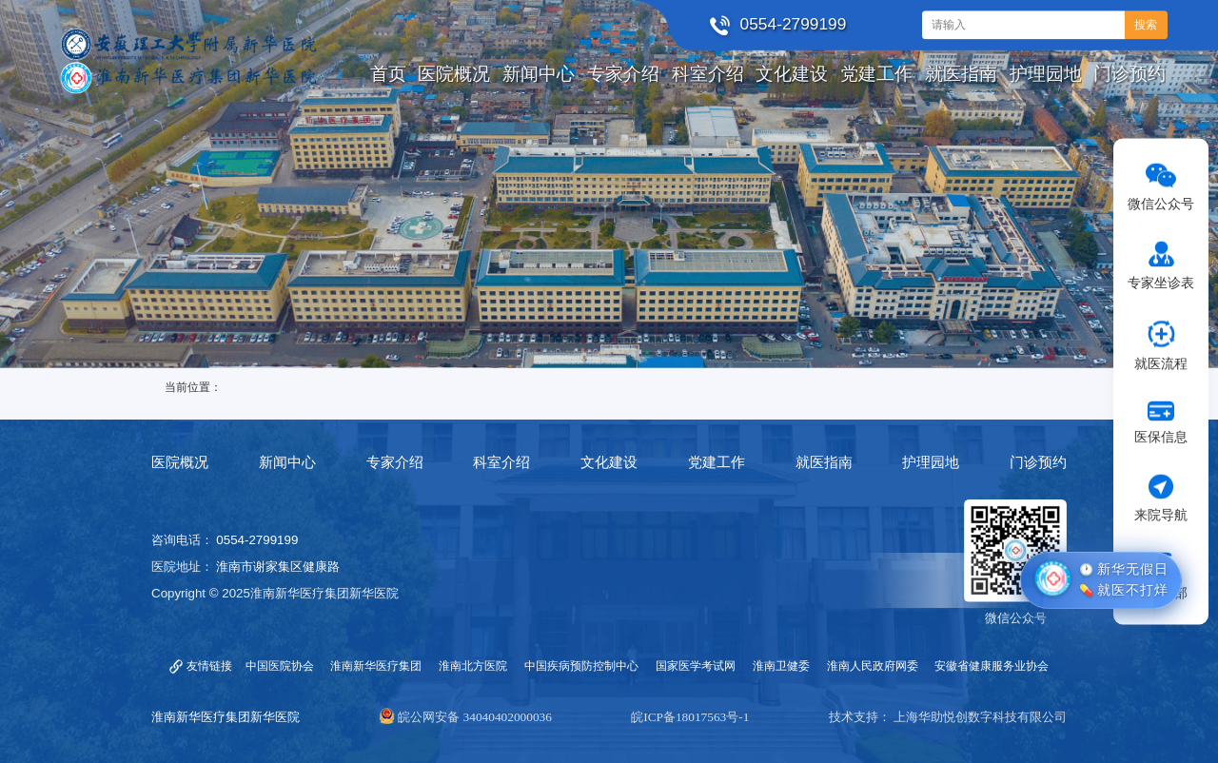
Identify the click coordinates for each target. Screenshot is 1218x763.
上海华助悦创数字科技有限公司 (980, 717)
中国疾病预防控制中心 (581, 666)
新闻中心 (287, 462)
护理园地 (930, 462)
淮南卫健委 (781, 666)
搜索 (1145, 24)
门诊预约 (1038, 462)
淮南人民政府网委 (872, 666)
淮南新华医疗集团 (376, 666)
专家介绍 (394, 462)
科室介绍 (501, 462)
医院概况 (179, 462)
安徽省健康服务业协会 (991, 666)
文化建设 (609, 462)
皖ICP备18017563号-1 (690, 717)
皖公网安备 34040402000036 (475, 717)
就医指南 (824, 462)
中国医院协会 (280, 666)
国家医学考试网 (696, 666)
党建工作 (716, 462)
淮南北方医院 (473, 666)
